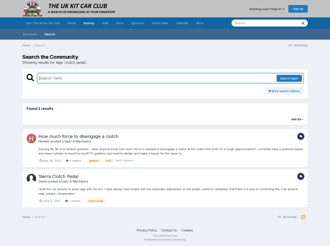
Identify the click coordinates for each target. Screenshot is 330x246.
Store (119, 23)
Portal (72, 23)
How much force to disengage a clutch (78, 136)
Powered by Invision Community (165, 239)
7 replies (73, 200)
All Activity (30, 34)
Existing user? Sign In (267, 9)
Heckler (44, 141)
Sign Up (298, 8)
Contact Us (169, 230)
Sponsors (137, 23)
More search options (284, 91)
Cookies (187, 230)
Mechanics (83, 141)
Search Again (289, 78)
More (199, 23)
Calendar (182, 23)
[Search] (252, 23)
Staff (105, 23)
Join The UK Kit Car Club (43, 23)
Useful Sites (160, 23)
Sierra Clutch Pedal (58, 176)
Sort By (297, 119)
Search (50, 34)
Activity (88, 25)
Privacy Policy (147, 230)
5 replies (73, 160)
